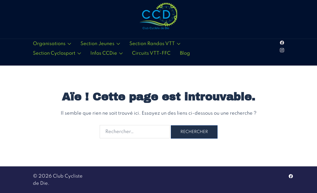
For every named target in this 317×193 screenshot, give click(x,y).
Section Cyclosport (54, 53)
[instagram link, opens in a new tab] (282, 49)
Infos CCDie (103, 53)
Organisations (49, 43)
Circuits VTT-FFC (151, 53)
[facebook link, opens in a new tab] (282, 42)
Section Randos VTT (152, 43)
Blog (185, 53)
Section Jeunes (97, 43)
